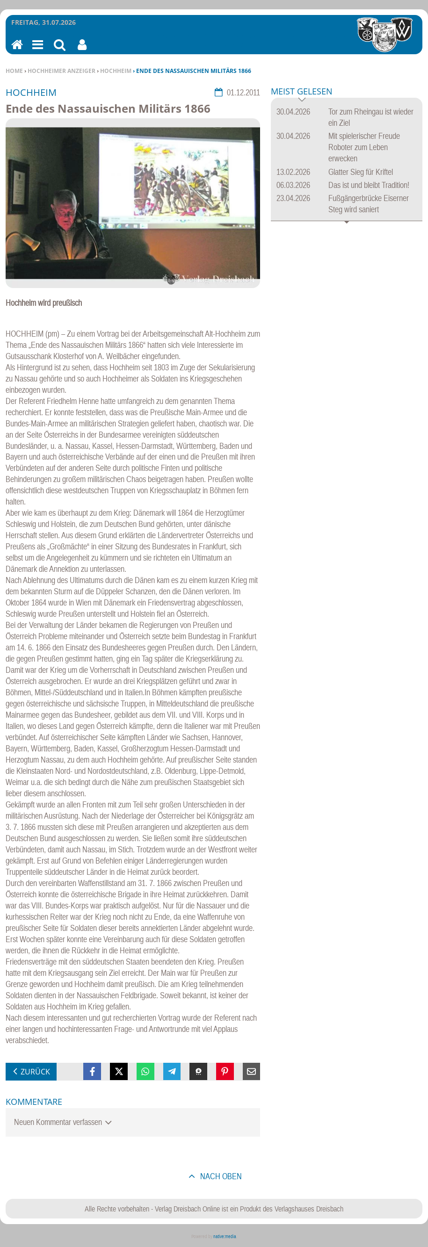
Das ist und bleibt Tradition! (368, 185)
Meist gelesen (302, 92)
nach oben (220, 1176)
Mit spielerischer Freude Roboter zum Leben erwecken (364, 147)
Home (14, 71)
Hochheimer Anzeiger (61, 71)
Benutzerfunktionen (82, 51)
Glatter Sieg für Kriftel (360, 172)
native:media (224, 1236)
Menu (37, 51)
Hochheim (115, 71)
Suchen (59, 51)
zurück (35, 1072)
